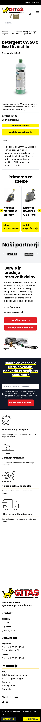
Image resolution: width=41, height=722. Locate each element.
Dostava (6, 682)
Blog (4, 671)
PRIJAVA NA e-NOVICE (20, 402)
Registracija (29, 2)
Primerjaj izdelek (20, 125)
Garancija (6, 689)
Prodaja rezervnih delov (20, 327)
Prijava (36, 2)
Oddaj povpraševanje (20, 132)
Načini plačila (8, 685)
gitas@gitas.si (10, 119)
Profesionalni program (17, 32)
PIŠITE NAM (31, 719)
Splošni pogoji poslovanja (14, 675)
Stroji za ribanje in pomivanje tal (31, 32)
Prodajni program (5, 32)
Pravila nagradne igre (12, 678)
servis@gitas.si (13, 312)
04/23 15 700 (9, 116)
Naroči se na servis (20, 320)
